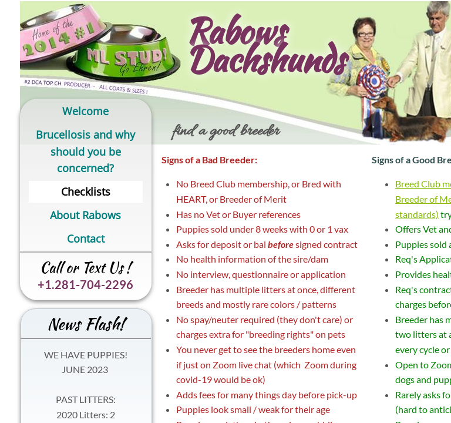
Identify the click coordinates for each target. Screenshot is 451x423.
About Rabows (85, 215)
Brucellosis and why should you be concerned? (85, 151)
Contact (86, 238)
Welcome (85, 111)
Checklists (85, 191)
